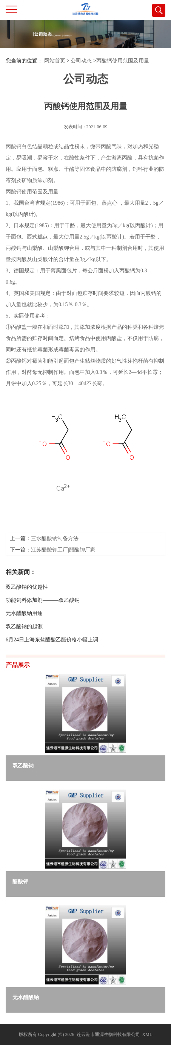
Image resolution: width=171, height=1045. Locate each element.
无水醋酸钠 (25, 997)
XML (147, 1034)
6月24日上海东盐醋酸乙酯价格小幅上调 (52, 671)
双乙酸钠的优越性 (27, 619)
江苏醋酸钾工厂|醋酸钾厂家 (63, 582)
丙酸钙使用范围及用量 (122, 61)
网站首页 (54, 61)
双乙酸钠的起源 (24, 658)
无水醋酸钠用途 (24, 645)
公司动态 (81, 61)
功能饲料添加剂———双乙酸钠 (43, 632)
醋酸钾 (20, 881)
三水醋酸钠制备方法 (55, 570)
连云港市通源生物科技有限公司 (108, 1034)
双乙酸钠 (23, 766)
